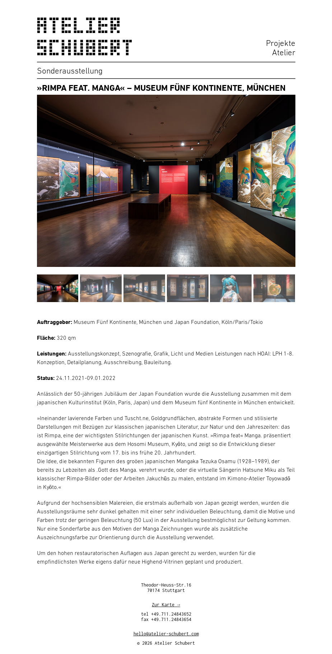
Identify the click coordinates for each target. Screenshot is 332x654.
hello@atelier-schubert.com (166, 634)
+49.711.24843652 (171, 615)
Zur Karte (163, 605)
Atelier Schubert (86, 36)
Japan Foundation (196, 322)
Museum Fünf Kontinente (105, 322)
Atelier (283, 52)
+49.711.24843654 (171, 620)
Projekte (280, 43)
